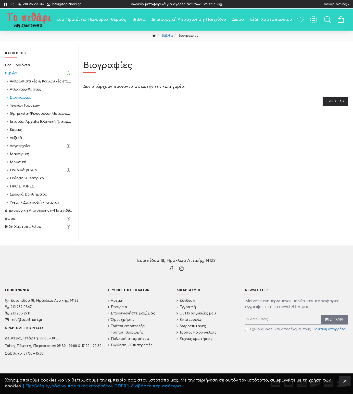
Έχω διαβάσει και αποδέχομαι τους (296, 329)
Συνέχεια (333, 101)
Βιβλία (167, 35)
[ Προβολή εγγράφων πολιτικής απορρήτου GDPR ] (76, 386)
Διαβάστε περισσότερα (156, 386)
